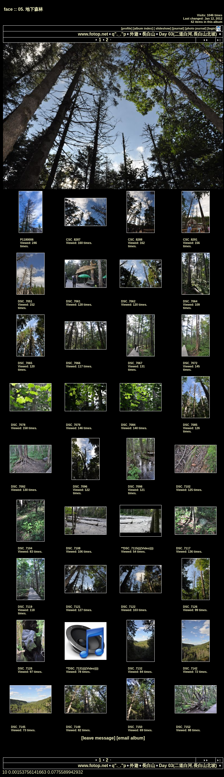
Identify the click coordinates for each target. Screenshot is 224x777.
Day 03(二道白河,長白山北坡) (188, 34)
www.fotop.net (93, 34)
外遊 (134, 34)
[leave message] (98, 738)
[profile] (126, 28)
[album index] (143, 28)
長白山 (148, 34)
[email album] (130, 738)
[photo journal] (195, 28)
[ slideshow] (162, 28)
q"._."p (119, 34)
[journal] (178, 28)
